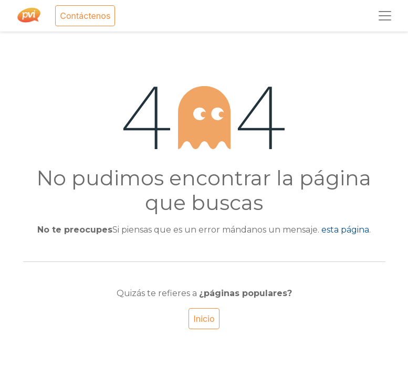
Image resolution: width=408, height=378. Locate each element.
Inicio (203, 318)
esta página (345, 230)
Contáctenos (85, 15)
